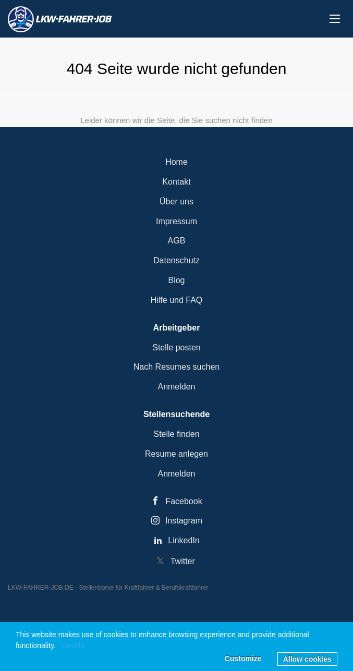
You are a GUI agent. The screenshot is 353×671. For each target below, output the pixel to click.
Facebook (183, 501)
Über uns (176, 201)
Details (73, 645)
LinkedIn (184, 540)
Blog (176, 280)
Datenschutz (176, 260)
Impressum (176, 221)
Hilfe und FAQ (177, 300)
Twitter (183, 561)
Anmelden (176, 386)
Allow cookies (307, 659)
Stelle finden (176, 434)
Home (176, 161)
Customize (243, 658)
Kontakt (176, 181)
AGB (177, 240)
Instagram (183, 520)
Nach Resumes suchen (176, 366)
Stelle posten (176, 347)
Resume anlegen (176, 453)
